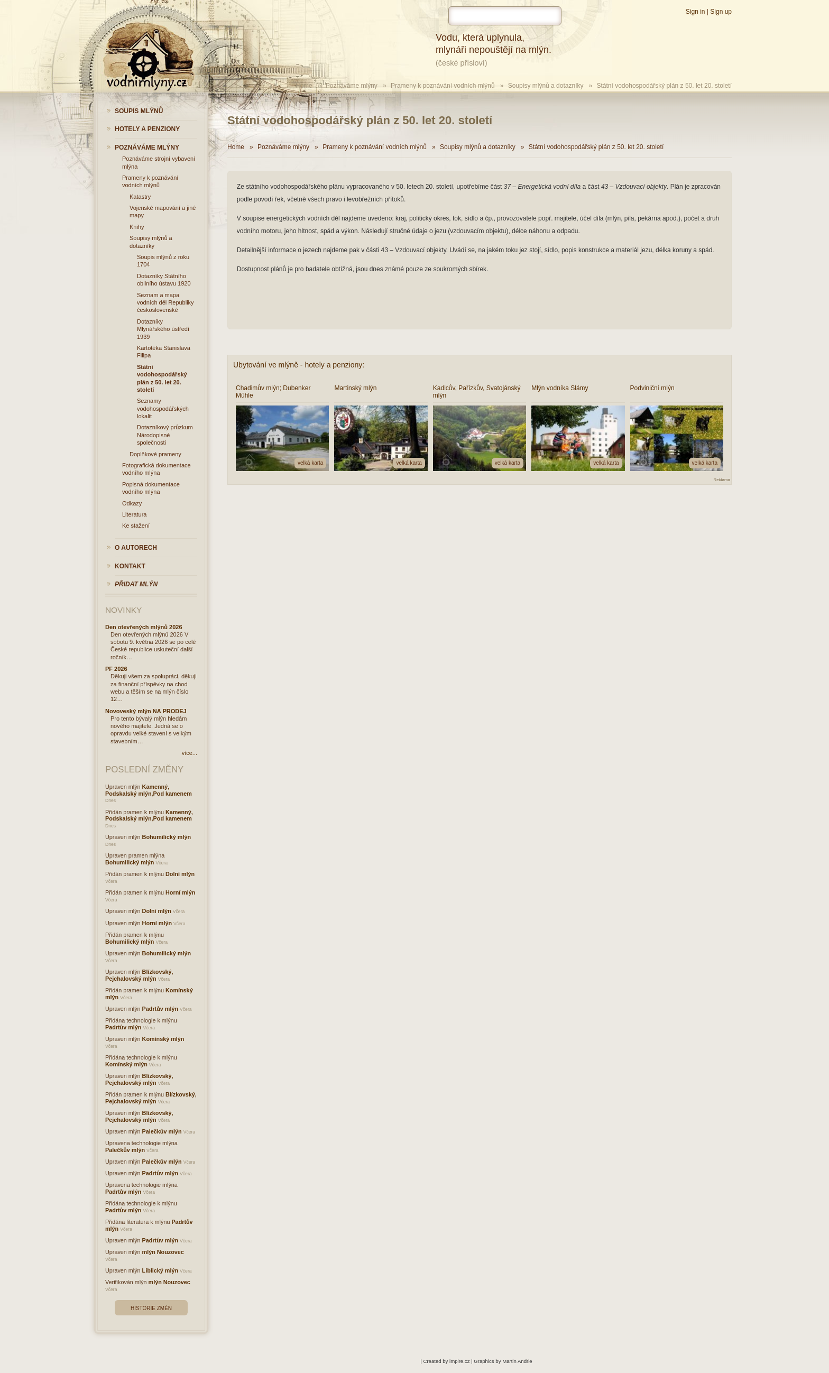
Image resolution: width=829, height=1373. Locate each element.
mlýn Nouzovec (163, 1252)
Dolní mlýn (180, 874)
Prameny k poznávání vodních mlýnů (443, 85)
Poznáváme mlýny (351, 85)
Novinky (123, 609)
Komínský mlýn (163, 1039)
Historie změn (151, 1308)
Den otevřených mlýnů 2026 (143, 627)
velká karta (310, 463)
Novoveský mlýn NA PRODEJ (146, 711)
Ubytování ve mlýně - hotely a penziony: (298, 365)
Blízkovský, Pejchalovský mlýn (139, 975)
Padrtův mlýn (160, 1009)
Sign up (721, 11)
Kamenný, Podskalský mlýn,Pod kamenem (148, 790)
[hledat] (504, 15)
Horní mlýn (180, 892)
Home (304, 85)
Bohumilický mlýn (166, 837)
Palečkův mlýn (162, 1131)
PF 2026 (116, 669)
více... (189, 753)
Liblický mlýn (160, 1270)
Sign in (695, 11)
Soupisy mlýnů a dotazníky (546, 85)
